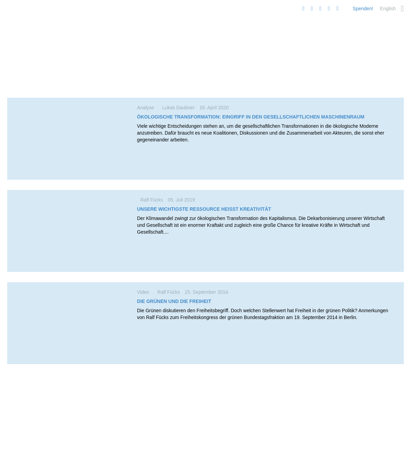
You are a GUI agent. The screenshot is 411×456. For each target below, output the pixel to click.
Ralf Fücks (151, 200)
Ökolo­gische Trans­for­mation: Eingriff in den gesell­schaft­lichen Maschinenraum (251, 117)
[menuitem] (388, 8)
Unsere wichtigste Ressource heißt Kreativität (204, 209)
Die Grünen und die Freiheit (174, 301)
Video (145, 292)
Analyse (148, 107)
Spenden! (363, 8)
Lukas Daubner (178, 107)
